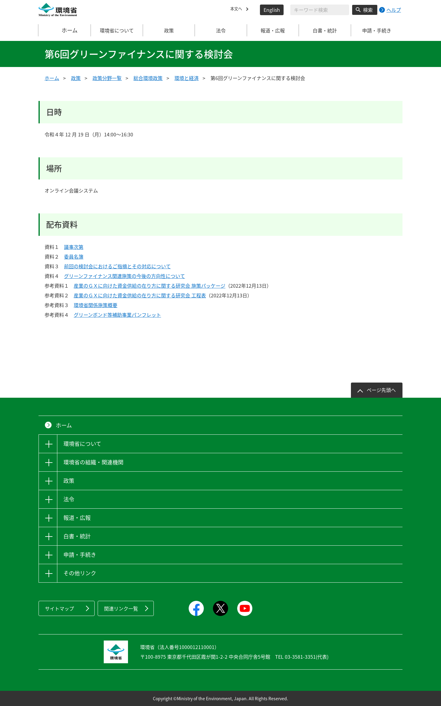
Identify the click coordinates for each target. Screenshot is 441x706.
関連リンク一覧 (121, 608)
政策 (76, 78)
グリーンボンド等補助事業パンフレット (117, 314)
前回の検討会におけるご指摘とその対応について (117, 266)
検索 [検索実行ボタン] (368, 9)
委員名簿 (73, 256)
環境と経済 (186, 78)
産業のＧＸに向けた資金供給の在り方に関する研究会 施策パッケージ (149, 285)
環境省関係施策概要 (95, 305)
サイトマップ (59, 608)
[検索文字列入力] (319, 10)
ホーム (65, 30)
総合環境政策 (148, 78)
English (272, 9)
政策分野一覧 (107, 78)
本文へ (237, 9)
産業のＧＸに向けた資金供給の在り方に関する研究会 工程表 (140, 295)
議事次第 (73, 246)
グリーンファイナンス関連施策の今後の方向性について (124, 275)
